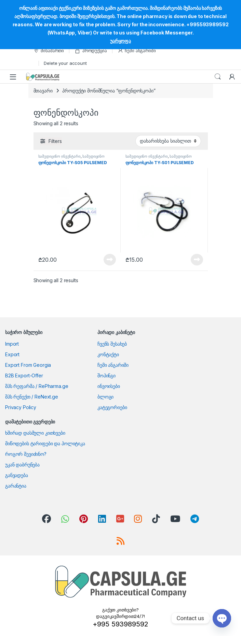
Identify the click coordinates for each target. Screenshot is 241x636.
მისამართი (49, 51)
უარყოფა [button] (120, 41)
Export (12, 354)
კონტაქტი (108, 354)
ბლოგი (105, 397)
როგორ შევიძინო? (25, 454)
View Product (110, 259)
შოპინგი (106, 375)
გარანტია (15, 486)
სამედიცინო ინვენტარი (59, 156)
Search (218, 77)
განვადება (16, 475)
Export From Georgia (28, 365)
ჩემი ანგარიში (137, 51)
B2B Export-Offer (24, 375)
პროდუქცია (91, 51)
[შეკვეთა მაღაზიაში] (168, 141)
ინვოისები (108, 386)
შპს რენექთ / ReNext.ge (31, 397)
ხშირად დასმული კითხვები (35, 433)
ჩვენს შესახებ (112, 344)
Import (12, 344)
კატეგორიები (112, 407)
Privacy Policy (20, 407)
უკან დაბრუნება (22, 464)
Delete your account (65, 63)
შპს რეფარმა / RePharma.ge (36, 386)
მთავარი (43, 90)
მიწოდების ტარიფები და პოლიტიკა (45, 443)
